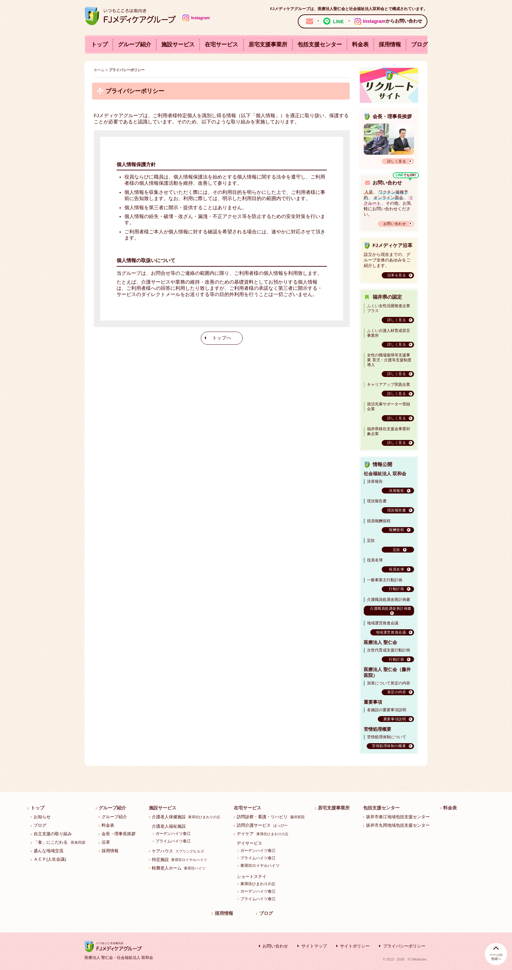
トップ (99, 44)
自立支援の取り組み (53, 833)
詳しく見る (396, 161)
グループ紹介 (134, 44)
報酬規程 (396, 530)
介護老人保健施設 (186, 816)
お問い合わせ (394, 224)
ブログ (419, 44)
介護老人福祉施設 (169, 826)
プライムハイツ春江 (173, 841)
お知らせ (42, 816)
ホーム (99, 70)
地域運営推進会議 (391, 632)
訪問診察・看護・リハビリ (270, 816)
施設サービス (178, 44)
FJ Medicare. (417, 959)
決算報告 (396, 491)
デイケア (262, 833)
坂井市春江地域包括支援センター (398, 816)
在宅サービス (221, 44)
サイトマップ (314, 946)
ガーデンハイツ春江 (173, 833)
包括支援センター (319, 44)
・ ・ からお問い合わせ (362, 21)
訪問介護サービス (262, 825)
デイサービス (249, 843)
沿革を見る (396, 275)
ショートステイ (251, 876)
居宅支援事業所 (267, 44)
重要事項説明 (394, 719)
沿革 (106, 842)
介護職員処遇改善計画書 (390, 608)
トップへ (222, 338)
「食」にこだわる (59, 842)
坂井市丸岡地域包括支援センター (398, 825)
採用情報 (390, 44)
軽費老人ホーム (178, 868)
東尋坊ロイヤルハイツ (260, 865)
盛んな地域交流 (48, 850)
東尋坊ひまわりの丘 (258, 884)
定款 (396, 550)
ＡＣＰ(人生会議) (50, 859)
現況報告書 (396, 510)
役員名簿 (396, 569)
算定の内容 (396, 692)
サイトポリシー (355, 946)
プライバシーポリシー (404, 946)
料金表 (360, 44)
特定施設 (179, 859)
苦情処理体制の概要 (389, 746)
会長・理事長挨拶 (119, 833)
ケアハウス (178, 851)
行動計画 (396, 589)
